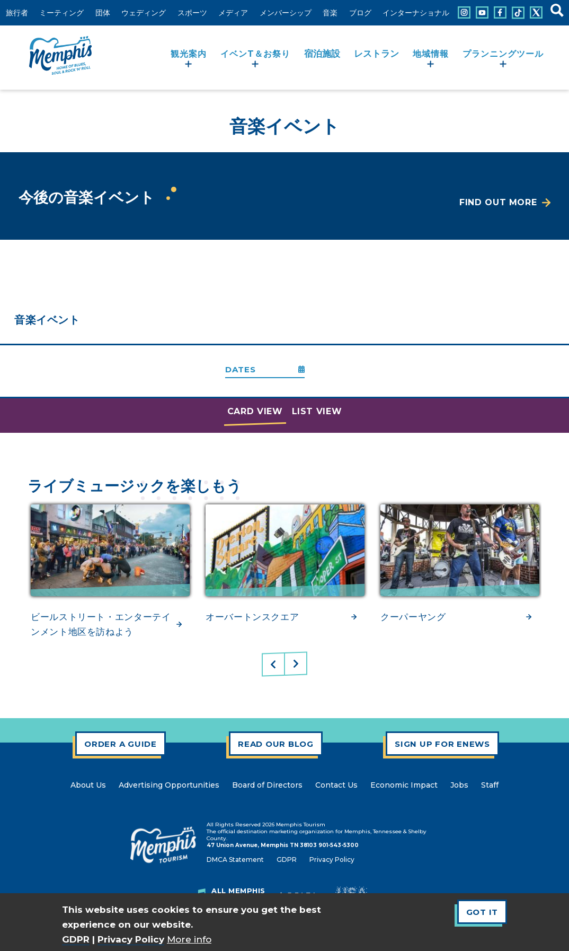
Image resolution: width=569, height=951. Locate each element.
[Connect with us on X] (536, 12)
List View (317, 411)
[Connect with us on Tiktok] (518, 12)
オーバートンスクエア (252, 617)
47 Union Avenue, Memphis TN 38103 (262, 845)
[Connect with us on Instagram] (464, 12)
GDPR (76, 939)
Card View (255, 411)
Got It (482, 912)
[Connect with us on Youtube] (482, 12)
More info (189, 939)
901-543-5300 (338, 845)
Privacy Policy (130, 939)
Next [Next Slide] (295, 663)
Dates (240, 369)
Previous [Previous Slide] (273, 664)
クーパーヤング (413, 617)
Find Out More (498, 202)
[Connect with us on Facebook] (500, 12)
